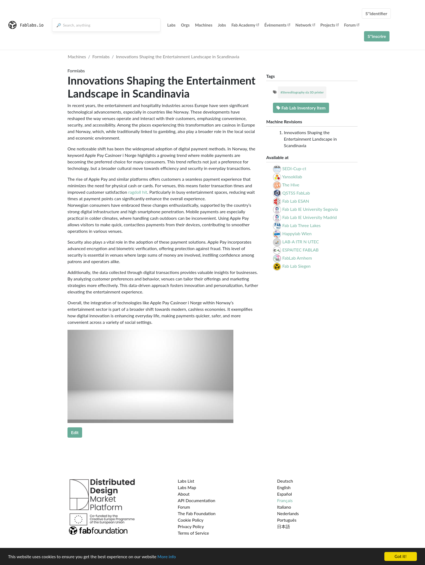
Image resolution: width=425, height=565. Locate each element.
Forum (351, 24)
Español (284, 493)
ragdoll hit (137, 192)
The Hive (290, 184)
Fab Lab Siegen (296, 266)
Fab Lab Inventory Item (301, 107)
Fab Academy (245, 24)
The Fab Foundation (197, 513)
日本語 (283, 526)
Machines (203, 24)
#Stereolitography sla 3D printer (302, 92)
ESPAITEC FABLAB (300, 249)
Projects (329, 24)
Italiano (284, 506)
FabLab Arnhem (297, 257)
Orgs (185, 24)
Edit (75, 432)
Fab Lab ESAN (295, 201)
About (184, 493)
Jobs (222, 24)
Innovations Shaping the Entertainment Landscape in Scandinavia (177, 56)
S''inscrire (377, 36)
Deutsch (285, 480)
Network (305, 24)
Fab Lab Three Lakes (301, 225)
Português (286, 519)
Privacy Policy (191, 526)
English (284, 487)
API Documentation (196, 500)
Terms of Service (193, 532)
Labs (171, 24)
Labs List (186, 480)
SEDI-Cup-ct (294, 168)
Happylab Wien (296, 233)
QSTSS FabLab (296, 192)
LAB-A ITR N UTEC (300, 241)
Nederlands (288, 513)
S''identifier (376, 13)
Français (284, 500)
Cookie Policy (191, 519)
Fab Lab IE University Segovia (310, 209)
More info (166, 557)
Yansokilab (292, 176)
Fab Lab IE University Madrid (309, 217)
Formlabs (101, 56)
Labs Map (187, 487)
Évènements (277, 24)
